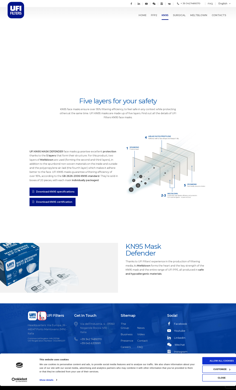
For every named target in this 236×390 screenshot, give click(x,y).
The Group (125, 325)
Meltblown (198, 15)
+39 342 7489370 (91, 339)
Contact (142, 340)
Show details (46, 384)
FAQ (210, 3)
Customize (211, 373)
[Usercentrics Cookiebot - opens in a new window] (19, 384)
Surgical (179, 15)
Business (127, 334)
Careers (126, 346)
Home (142, 15)
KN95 (165, 15)
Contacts (219, 15)
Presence (127, 340)
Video (141, 334)
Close (211, 382)
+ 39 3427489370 (190, 3)
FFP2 (154, 15)
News (141, 327)
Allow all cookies (211, 365)
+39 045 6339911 (90, 343)
